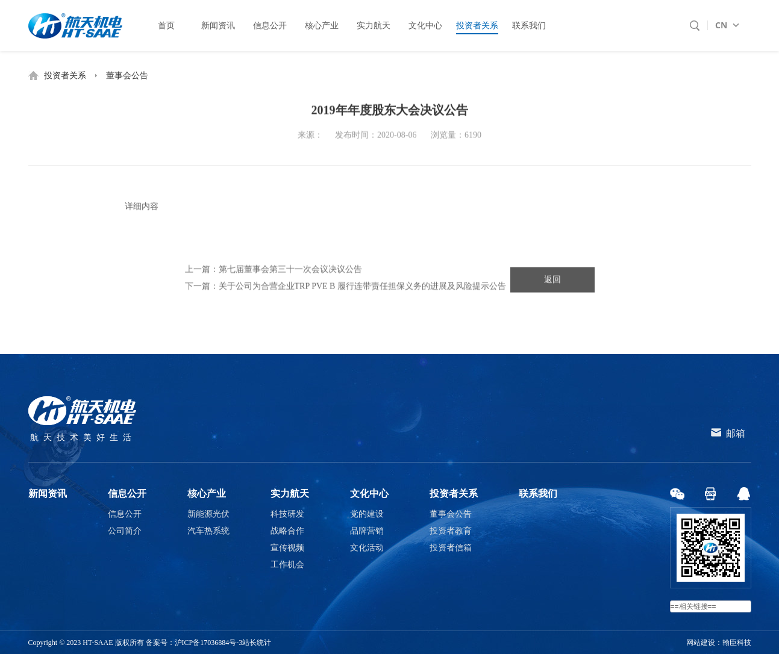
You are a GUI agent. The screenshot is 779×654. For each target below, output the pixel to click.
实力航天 (290, 493)
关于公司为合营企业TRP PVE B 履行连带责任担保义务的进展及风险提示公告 (362, 287)
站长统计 (256, 642)
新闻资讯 (47, 493)
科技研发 (287, 514)
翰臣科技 (736, 642)
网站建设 (700, 642)
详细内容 (141, 208)
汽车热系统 (208, 530)
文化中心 (369, 493)
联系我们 (538, 493)
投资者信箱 (451, 547)
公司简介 (125, 530)
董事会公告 (127, 75)
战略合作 (287, 530)
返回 (552, 280)
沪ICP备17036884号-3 (209, 642)
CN (721, 25)
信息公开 (127, 493)
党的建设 (367, 514)
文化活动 (367, 547)
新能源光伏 (208, 514)
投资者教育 (451, 530)
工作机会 (287, 564)
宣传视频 (287, 547)
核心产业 (206, 493)
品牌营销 (367, 530)
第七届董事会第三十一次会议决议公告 (290, 270)
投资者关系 (65, 75)
